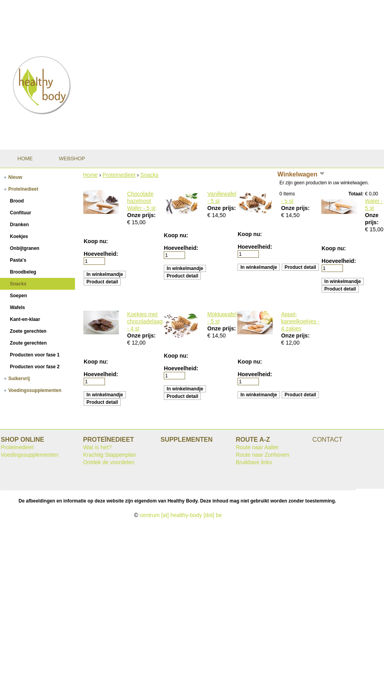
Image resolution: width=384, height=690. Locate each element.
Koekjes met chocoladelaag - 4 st (145, 321)
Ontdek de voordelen (108, 462)
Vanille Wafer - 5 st (374, 201)
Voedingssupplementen (29, 455)
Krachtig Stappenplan (109, 455)
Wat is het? (97, 447)
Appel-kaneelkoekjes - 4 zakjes (300, 321)
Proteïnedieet (119, 175)
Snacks (149, 175)
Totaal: (355, 194)
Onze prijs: (141, 215)
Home (90, 175)
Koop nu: (96, 241)
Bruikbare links (254, 462)
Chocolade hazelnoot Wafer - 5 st (141, 201)
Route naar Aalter (257, 447)
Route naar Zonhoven (262, 455)
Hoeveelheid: (101, 254)
